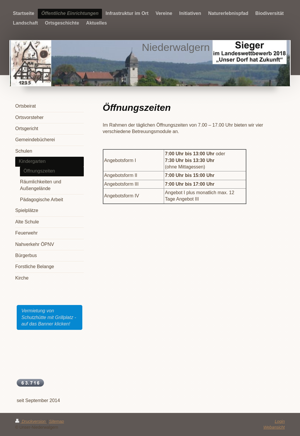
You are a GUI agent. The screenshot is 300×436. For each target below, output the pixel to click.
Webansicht (274, 427)
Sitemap (56, 421)
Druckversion (31, 421)
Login (280, 421)
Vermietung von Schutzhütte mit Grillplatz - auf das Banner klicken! (48, 317)
